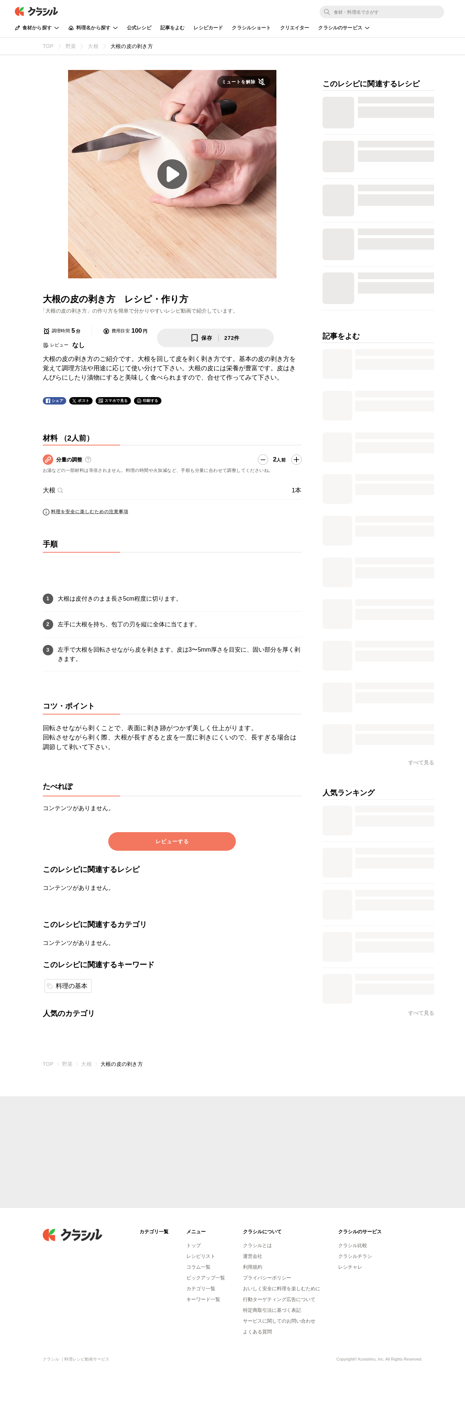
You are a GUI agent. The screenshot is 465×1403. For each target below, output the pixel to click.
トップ (193, 1245)
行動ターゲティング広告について (279, 1299)
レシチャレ (350, 1267)
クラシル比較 (352, 1245)
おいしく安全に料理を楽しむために (281, 1288)
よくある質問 (257, 1332)
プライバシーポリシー (267, 1278)
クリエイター (295, 28)
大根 (53, 490)
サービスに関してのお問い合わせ (279, 1321)
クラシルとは (257, 1245)
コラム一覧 (198, 1267)
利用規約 (252, 1267)
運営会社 (252, 1256)
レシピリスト (200, 1256)
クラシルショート (251, 28)
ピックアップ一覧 (205, 1278)
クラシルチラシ (355, 1256)
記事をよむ (172, 28)
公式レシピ (139, 28)
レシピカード (208, 28)
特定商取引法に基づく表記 (272, 1310)
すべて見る (421, 762)
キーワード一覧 (203, 1299)
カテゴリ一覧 (200, 1288)
